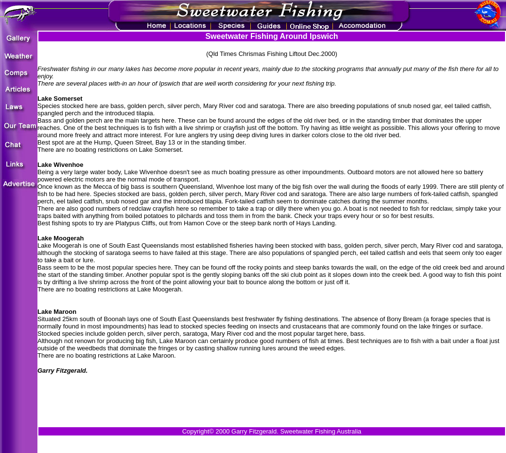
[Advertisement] (271, 396)
